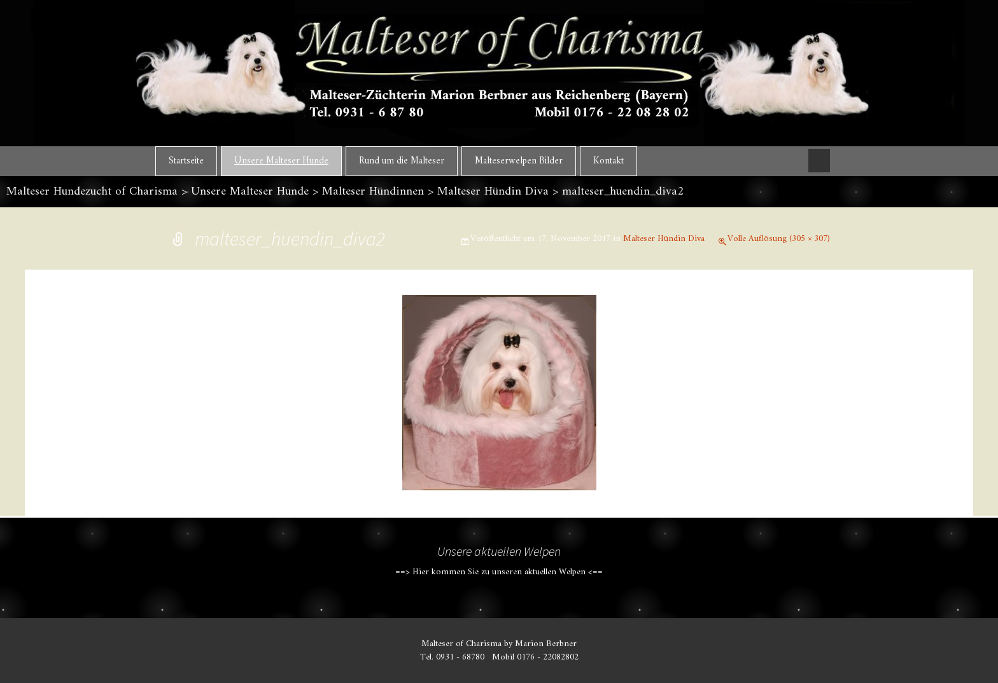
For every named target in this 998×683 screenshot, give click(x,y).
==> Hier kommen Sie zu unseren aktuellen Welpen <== (499, 572)
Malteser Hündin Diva (664, 239)
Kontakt (608, 161)
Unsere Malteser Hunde (281, 161)
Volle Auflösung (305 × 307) (778, 239)
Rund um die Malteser (401, 161)
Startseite (186, 161)
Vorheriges (208, 341)
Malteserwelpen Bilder (519, 161)
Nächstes (796, 341)
